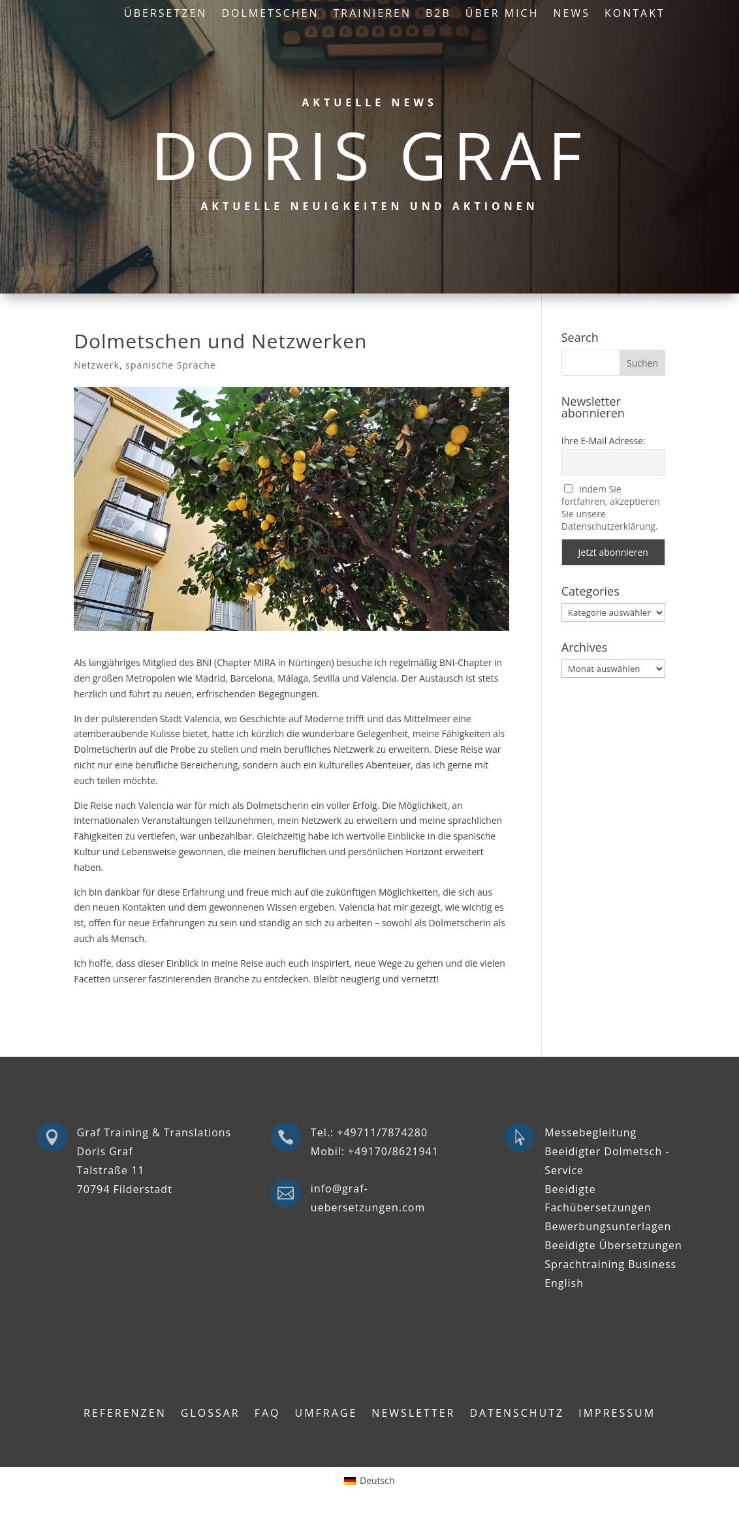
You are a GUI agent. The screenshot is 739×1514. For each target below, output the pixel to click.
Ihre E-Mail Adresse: (603, 440)
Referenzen (125, 1414)
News (571, 14)
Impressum (616, 1414)
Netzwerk (96, 365)
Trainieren (373, 14)
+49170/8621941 (393, 1151)
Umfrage (326, 1414)
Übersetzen (165, 14)
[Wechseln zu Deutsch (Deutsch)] (369, 1480)
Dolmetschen (270, 14)
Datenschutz (516, 1414)
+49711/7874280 (382, 1132)
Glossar (210, 1414)
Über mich (502, 14)
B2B (438, 14)
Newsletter (413, 1414)
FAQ (268, 1414)
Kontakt (635, 14)
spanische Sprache (170, 365)
